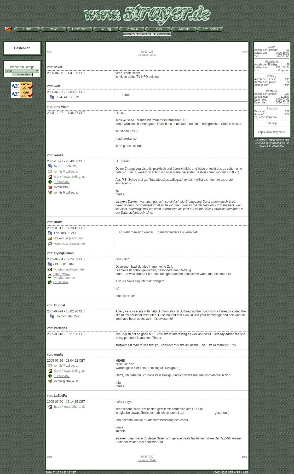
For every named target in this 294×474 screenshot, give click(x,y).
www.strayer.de (275, 132)
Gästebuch (79, 29)
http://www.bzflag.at (69, 177)
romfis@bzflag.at (66, 171)
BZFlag (106, 29)
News (53, 29)
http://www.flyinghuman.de (64, 275)
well (119, 95)
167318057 (60, 282)
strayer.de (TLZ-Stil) (192, 446)
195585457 (62, 182)
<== (49, 52)
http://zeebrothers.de (69, 407)
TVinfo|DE (132, 29)
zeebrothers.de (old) (162, 446)
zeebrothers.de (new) (130, 446)
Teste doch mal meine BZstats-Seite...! (147, 34)
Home (27, 29)
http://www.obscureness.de (134, 239)
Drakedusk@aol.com (69, 238)
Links (158, 29)
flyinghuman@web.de (68, 269)
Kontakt (184, 29)
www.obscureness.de (69, 243)
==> (244, 52)
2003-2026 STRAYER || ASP (231, 472)
